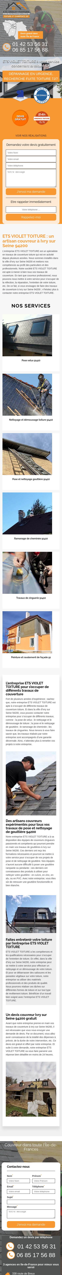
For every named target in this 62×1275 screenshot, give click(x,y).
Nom (10, 1175)
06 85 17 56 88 (30, 50)
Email (10, 1186)
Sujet (10, 1197)
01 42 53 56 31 (30, 44)
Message (12, 1206)
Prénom (37, 1175)
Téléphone (38, 1186)
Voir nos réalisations (31, 135)
